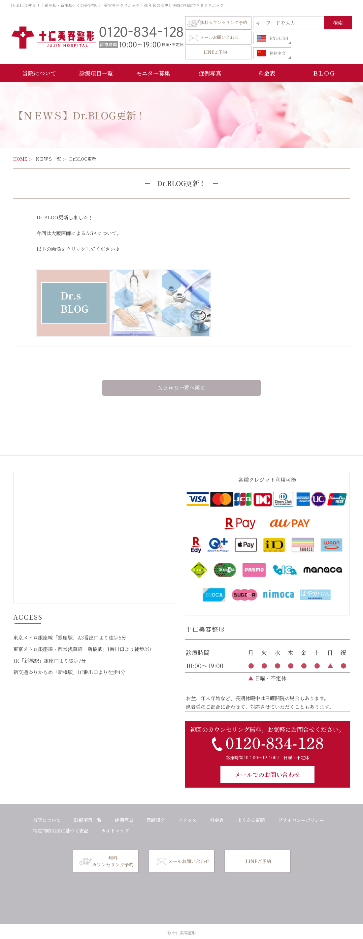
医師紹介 (156, 820)
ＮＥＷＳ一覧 (48, 159)
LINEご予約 (215, 52)
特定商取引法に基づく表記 (60, 830)
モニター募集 (153, 73)
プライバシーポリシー (301, 820)
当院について (39, 73)
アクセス (187, 820)
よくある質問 (251, 820)
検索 (338, 22)
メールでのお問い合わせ (267, 774)
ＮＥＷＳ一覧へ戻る (181, 387)
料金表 (266, 73)
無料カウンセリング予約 (217, 22)
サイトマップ (115, 830)
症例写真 (210, 73)
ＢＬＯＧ (324, 73)
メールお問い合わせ (213, 37)
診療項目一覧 (96, 73)
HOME (20, 159)
